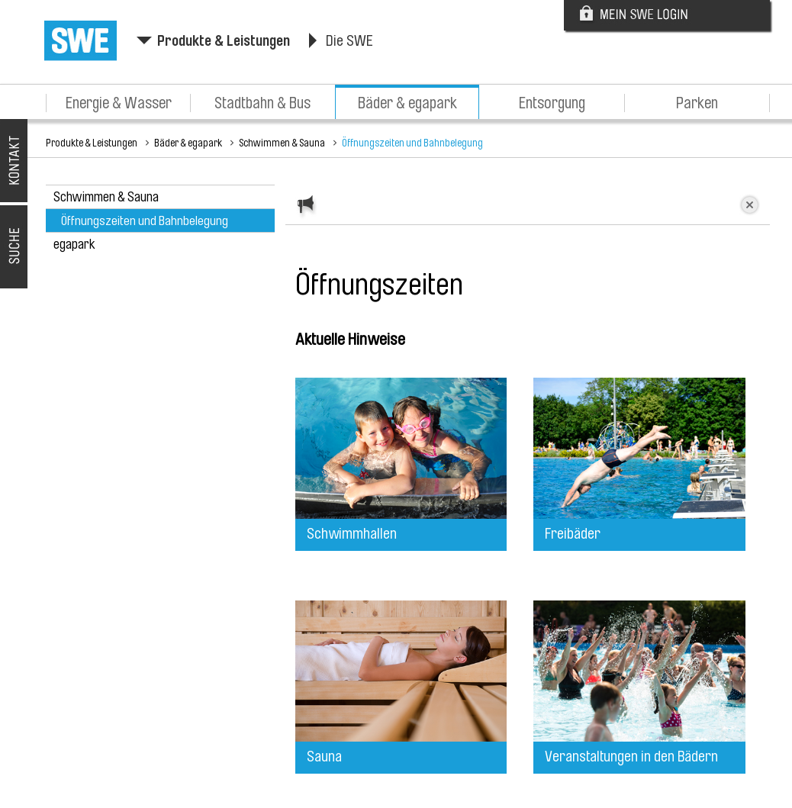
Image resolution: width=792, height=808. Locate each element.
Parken (697, 103)
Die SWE (349, 41)
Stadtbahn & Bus (262, 103)
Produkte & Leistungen (223, 41)
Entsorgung (552, 103)
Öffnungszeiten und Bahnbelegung (412, 143)
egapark (74, 244)
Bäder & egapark (407, 103)
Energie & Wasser (119, 103)
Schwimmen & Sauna (282, 143)
